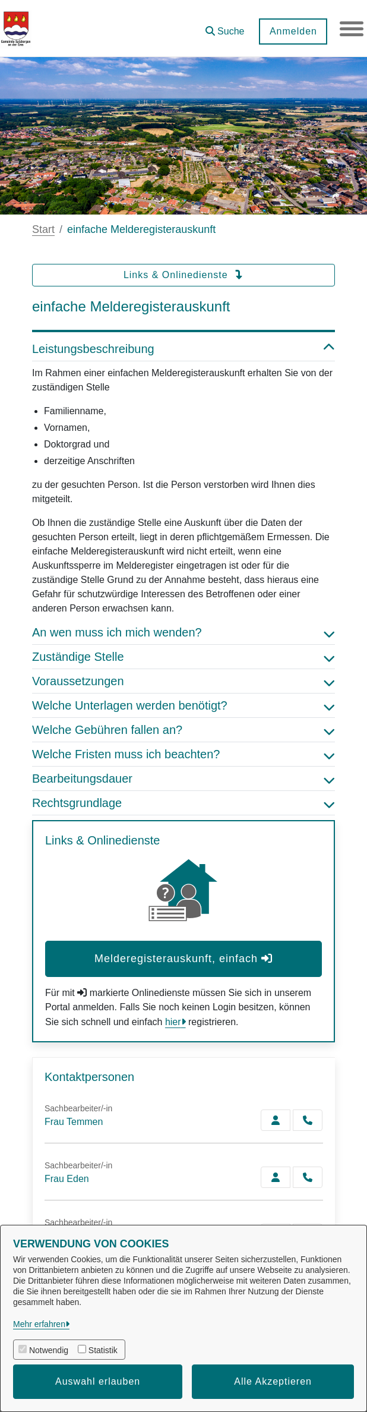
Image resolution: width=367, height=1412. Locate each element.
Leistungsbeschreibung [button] (183, 349)
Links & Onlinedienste (183, 275)
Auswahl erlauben (97, 1381)
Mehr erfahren (39, 1324)
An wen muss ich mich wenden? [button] (183, 632)
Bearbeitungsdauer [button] (183, 778)
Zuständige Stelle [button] (183, 657)
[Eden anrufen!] (307, 1177)
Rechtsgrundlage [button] (183, 803)
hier (173, 1022)
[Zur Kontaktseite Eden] (275, 1177)
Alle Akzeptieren (273, 1381)
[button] (224, 27)
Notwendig (48, 1350)
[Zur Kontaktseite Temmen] (275, 1120)
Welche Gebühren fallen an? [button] (183, 730)
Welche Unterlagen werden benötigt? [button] (183, 705)
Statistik (103, 1350)
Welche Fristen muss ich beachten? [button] (183, 754)
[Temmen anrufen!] (307, 1120)
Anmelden (293, 31)
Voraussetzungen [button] (183, 681)
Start (43, 229)
